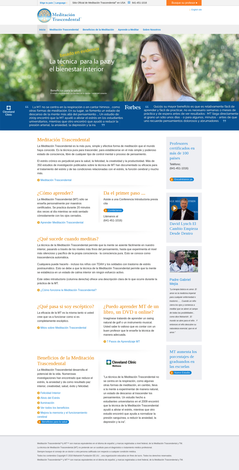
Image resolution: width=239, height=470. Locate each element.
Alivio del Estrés (50, 397)
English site (196, 10)
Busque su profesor (184, 2)
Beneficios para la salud (54, 421)
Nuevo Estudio (182, 372)
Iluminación (47, 402)
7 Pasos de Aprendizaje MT (123, 341)
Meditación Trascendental (55, 180)
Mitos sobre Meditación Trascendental (63, 327)
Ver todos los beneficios (54, 407)
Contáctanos (115, 210)
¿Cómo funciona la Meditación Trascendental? (68, 290)
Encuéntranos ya (183, 179)
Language (60, 3)
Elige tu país (46, 3)
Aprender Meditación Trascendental (61, 222)
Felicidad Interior (50, 392)
